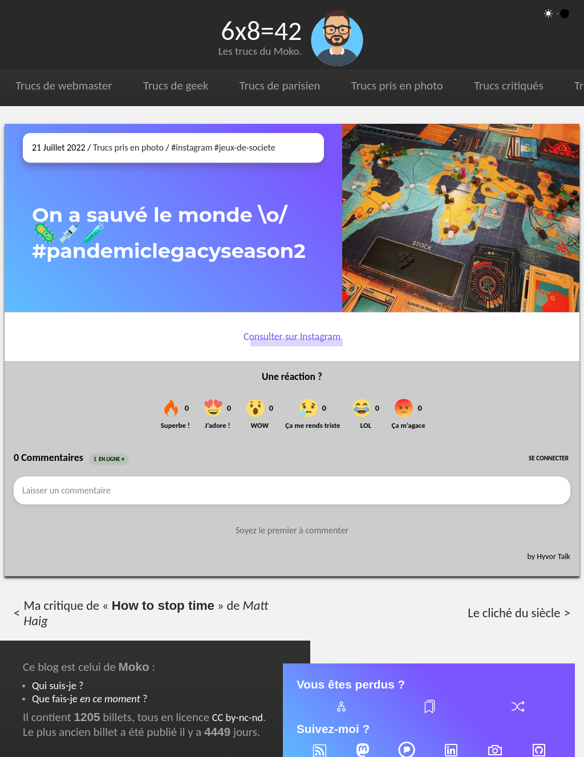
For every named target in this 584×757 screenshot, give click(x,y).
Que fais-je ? (89, 698)
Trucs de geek (175, 85)
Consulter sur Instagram (292, 336)
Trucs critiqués (508, 85)
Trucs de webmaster (63, 85)
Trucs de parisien (280, 85)
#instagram (191, 147)
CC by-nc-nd (237, 717)
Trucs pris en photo (397, 85)
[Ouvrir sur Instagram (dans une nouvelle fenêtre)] (460, 218)
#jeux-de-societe (244, 147)
